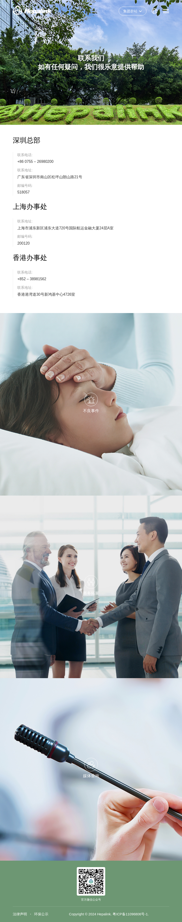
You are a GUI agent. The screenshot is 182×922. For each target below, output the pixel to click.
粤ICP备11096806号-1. (131, 914)
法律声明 (20, 914)
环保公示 (41, 914)
